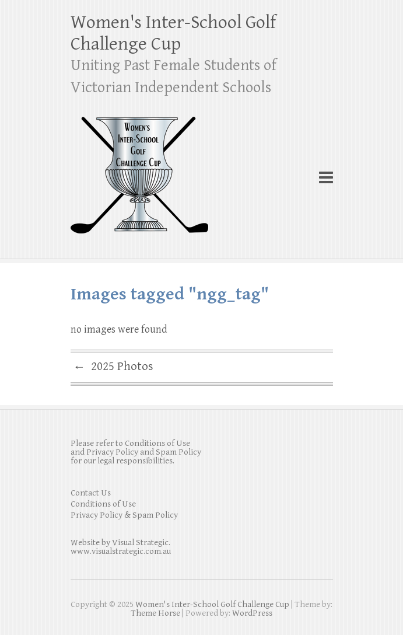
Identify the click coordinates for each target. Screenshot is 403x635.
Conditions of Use (103, 504)
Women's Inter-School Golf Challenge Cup (173, 33)
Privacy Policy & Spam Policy (124, 515)
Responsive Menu (326, 177)
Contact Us (91, 493)
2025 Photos (113, 367)
